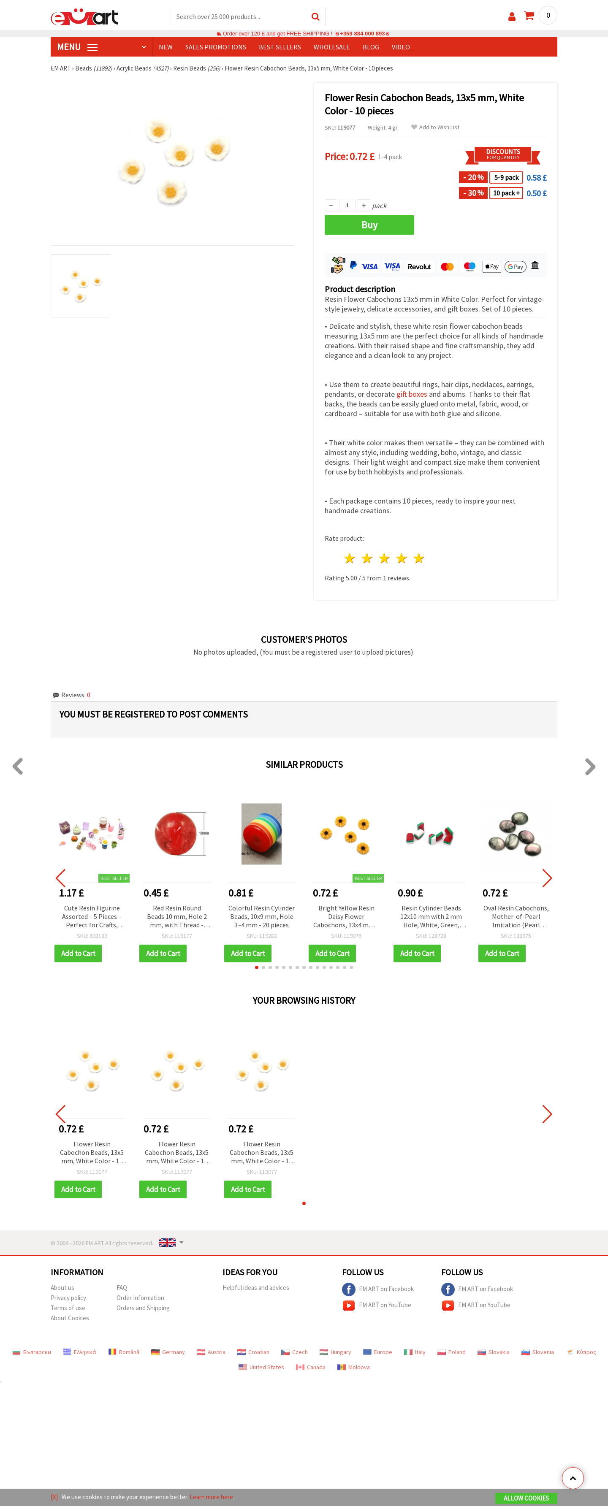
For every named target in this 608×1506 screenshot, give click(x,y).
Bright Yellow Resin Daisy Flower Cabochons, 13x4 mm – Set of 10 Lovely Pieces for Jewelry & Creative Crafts (346, 917)
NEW (166, 47)
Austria (211, 1352)
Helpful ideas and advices (256, 1288)
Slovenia (537, 1352)
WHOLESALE (332, 47)
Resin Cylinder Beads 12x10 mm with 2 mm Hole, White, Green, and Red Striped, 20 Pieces (431, 917)
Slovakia (494, 1352)
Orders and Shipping (143, 1308)
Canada (311, 1367)
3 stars (385, 558)
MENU (77, 47)
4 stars (401, 558)
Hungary (335, 1352)
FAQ (122, 1288)
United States (261, 1367)
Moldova (353, 1367)
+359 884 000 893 (362, 33)
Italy (415, 1352)
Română (123, 1352)
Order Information (140, 1298)
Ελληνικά (79, 1352)
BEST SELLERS (280, 47)
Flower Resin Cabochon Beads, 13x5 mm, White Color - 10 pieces (92, 1153)
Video (401, 47)
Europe (377, 1352)
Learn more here (211, 1497)
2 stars (367, 558)
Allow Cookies (526, 1498)
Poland (451, 1352)
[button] (256, 967)
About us (62, 1288)
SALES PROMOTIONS (215, 47)
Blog (371, 47)
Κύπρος (581, 1352)
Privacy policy (68, 1298)
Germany (168, 1352)
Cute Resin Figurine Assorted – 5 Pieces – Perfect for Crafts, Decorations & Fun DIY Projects (92, 917)
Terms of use (68, 1308)
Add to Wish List (435, 127)
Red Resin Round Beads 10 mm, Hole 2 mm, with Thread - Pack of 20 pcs (177, 917)
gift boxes (411, 394)
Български (31, 1352)
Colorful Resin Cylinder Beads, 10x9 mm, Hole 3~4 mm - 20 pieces (261, 916)
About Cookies (70, 1318)
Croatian (253, 1352)
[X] (54, 1497)
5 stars (419, 558)
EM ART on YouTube (376, 1305)
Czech (294, 1352)
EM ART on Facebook (378, 1289)
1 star (350, 558)
